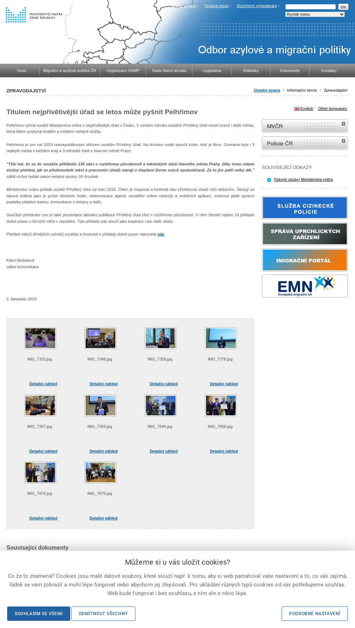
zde (161, 234)
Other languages (332, 108)
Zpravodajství (335, 90)
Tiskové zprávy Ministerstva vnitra (303, 179)
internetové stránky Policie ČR (305, 143)
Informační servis (302, 90)
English (307, 108)
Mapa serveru (184, 6)
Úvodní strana (267, 90)
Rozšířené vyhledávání (257, 6)
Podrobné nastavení (314, 613)
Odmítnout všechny (103, 613)
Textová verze (216, 6)
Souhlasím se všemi (39, 613)
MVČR (305, 125)
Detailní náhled (43, 384)
